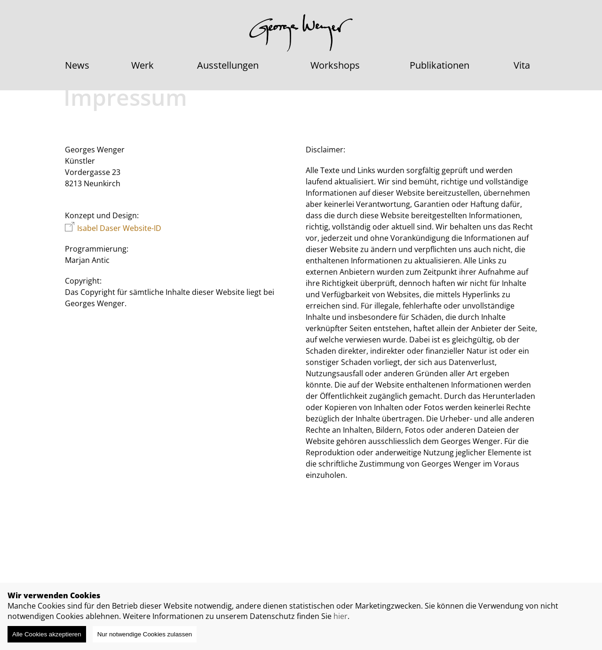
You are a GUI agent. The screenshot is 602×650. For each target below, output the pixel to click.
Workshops (335, 65)
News (77, 65)
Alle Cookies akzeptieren (46, 634)
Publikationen (439, 65)
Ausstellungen (228, 65)
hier (340, 616)
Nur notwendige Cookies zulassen (144, 634)
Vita (522, 65)
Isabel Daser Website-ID (119, 228)
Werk (142, 65)
